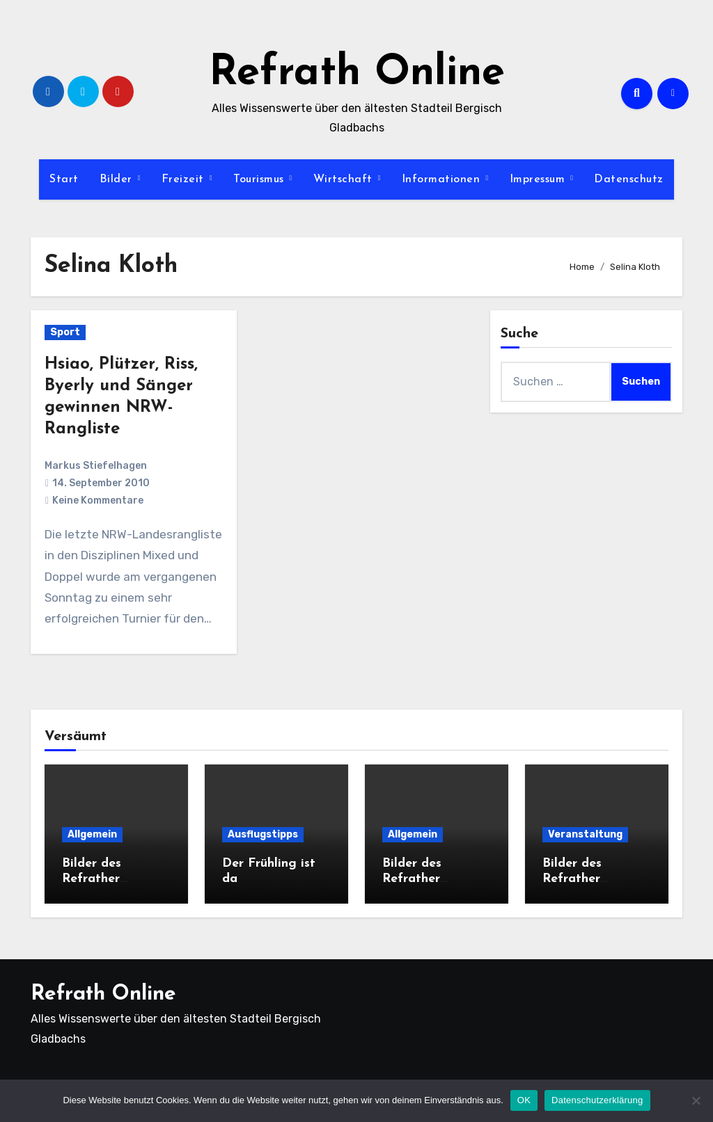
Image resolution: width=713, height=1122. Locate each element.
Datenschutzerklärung (597, 1100)
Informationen (443, 179)
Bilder (118, 179)
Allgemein (92, 834)
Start (64, 179)
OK (524, 1100)
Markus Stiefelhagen (96, 466)
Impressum (539, 179)
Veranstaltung (585, 834)
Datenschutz (629, 179)
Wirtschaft (345, 179)
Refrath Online (357, 74)
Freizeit (185, 179)
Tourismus (260, 179)
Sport (65, 332)
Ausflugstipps (263, 834)
